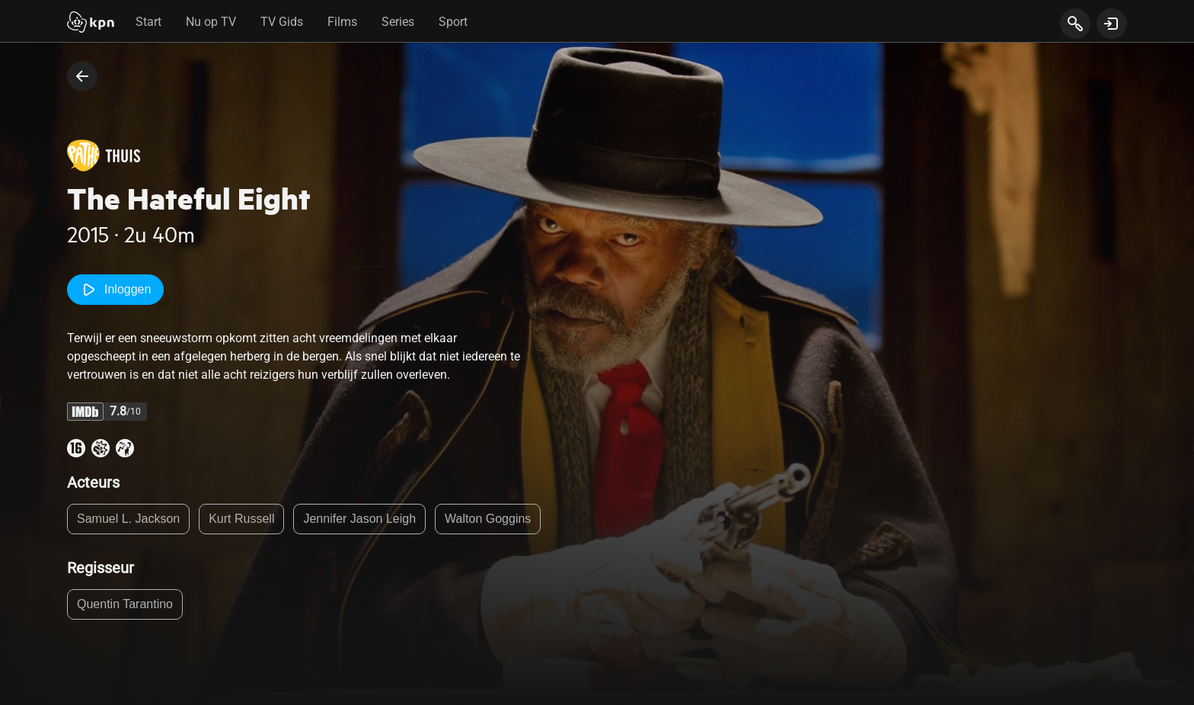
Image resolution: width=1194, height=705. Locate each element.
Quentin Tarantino (125, 604)
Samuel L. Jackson (128, 518)
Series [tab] (398, 21)
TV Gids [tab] (281, 21)
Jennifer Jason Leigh (359, 518)
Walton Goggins (488, 518)
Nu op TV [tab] (211, 21)
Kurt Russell (241, 518)
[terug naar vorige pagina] (82, 76)
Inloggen (115, 290)
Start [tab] (148, 21)
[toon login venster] (1112, 23)
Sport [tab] (453, 21)
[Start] (90, 23)
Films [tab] (342, 21)
